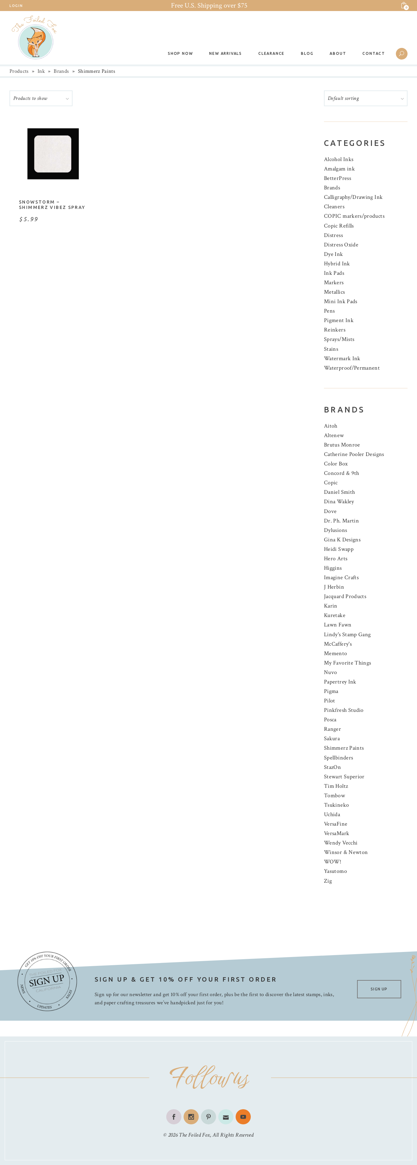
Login (16, 6)
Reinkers (334, 329)
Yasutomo (335, 871)
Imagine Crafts (341, 577)
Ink (41, 71)
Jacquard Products (345, 596)
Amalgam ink (339, 168)
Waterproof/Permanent (352, 368)
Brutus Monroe (342, 444)
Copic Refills (339, 225)
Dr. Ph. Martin (341, 520)
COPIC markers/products (354, 216)
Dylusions (335, 530)
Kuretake (334, 615)
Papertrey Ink (340, 681)
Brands (61, 71)
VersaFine (335, 824)
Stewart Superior (344, 776)
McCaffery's (338, 644)
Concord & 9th (341, 473)
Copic (331, 482)
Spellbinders (338, 757)
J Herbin (334, 587)
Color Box (336, 463)
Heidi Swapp (339, 549)
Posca (330, 719)
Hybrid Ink (337, 263)
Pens (329, 310)
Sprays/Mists (339, 339)
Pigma (331, 691)
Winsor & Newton (346, 852)
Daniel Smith (339, 492)
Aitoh (331, 426)
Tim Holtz (336, 786)
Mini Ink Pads (340, 301)
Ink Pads (334, 273)
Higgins (333, 568)
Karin (331, 605)
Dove (330, 511)
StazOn (332, 767)
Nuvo (330, 672)
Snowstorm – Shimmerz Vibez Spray (52, 204)
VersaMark (336, 833)
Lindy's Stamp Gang (347, 634)
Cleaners (334, 206)
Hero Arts (335, 558)
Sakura (332, 738)
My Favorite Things (347, 662)
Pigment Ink (339, 320)
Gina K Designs (342, 539)
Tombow (334, 795)
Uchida (332, 814)
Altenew (334, 435)
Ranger (332, 729)
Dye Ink (333, 254)
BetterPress (337, 178)
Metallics (334, 292)
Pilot (329, 700)
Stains (331, 349)
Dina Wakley (339, 501)
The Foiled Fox (194, 1135)
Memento (335, 653)
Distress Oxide (341, 244)
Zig (328, 881)
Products (19, 71)
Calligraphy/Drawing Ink (353, 197)
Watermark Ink (342, 358)
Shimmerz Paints (344, 748)
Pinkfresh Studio (344, 710)
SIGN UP (379, 989)
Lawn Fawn (337, 624)
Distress (333, 235)
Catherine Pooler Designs (354, 454)
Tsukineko (336, 805)
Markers (334, 282)
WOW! (332, 861)
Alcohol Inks (338, 159)
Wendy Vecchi (340, 842)
